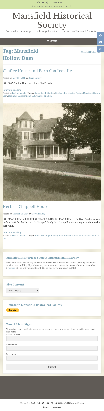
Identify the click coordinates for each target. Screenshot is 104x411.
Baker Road (40, 93)
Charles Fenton (75, 93)
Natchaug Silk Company (19, 96)
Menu (52, 41)
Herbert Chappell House (25, 206)
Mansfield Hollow (72, 235)
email (12, 268)
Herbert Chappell (43, 235)
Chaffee (50, 93)
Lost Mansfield (19, 93)
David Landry (35, 78)
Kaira (39, 403)
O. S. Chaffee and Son (42, 96)
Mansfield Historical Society (52, 20)
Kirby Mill (58, 235)
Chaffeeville (61, 93)
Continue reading (12, 89)
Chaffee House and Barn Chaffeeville (37, 70)
